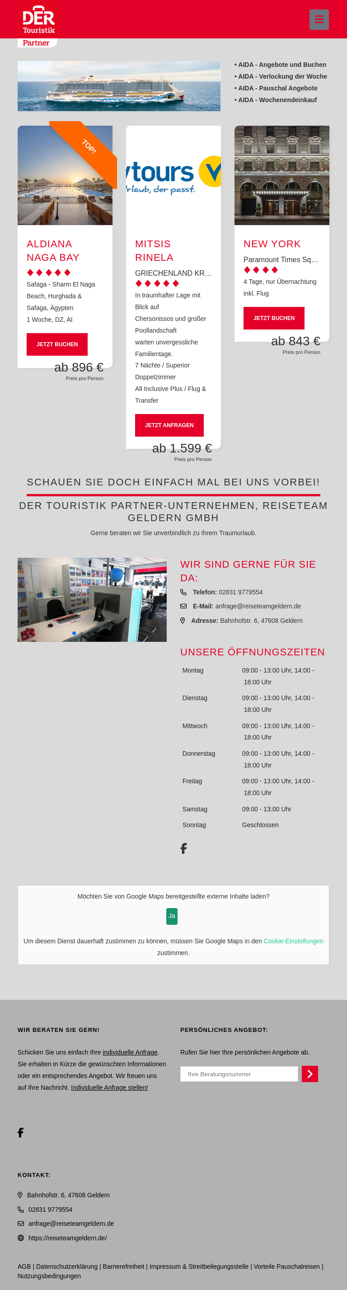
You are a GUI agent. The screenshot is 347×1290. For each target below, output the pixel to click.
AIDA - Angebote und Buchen (282, 64)
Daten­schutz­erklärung (67, 1266)
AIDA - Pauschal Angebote (278, 88)
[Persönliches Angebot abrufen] (310, 1074)
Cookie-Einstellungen (294, 941)
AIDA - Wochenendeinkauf (277, 100)
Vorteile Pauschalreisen (287, 1266)
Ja (172, 915)
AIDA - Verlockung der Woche (282, 76)
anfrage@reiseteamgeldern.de (258, 606)
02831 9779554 (241, 592)
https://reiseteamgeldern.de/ (67, 1238)
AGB (24, 1266)
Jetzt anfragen (169, 425)
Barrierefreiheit (124, 1266)
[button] (74, 633)
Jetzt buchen (57, 344)
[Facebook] (21, 1133)
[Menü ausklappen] (319, 19)
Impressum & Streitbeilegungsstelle (199, 1266)
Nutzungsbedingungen (49, 1276)
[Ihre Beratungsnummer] (239, 1074)
